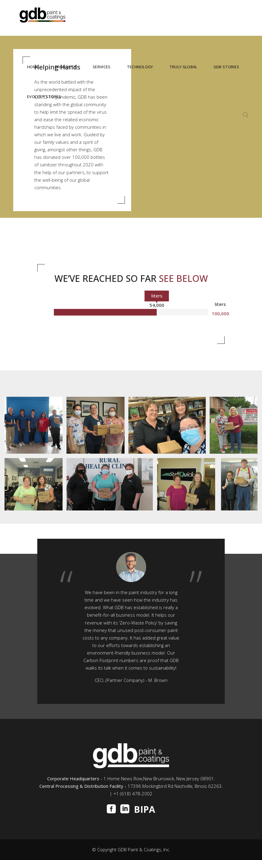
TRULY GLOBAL (183, 66)
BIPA (144, 809)
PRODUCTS (65, 66)
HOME (33, 66)
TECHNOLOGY (140, 66)
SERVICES (102, 66)
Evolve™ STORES (44, 96)
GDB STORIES (226, 66)
